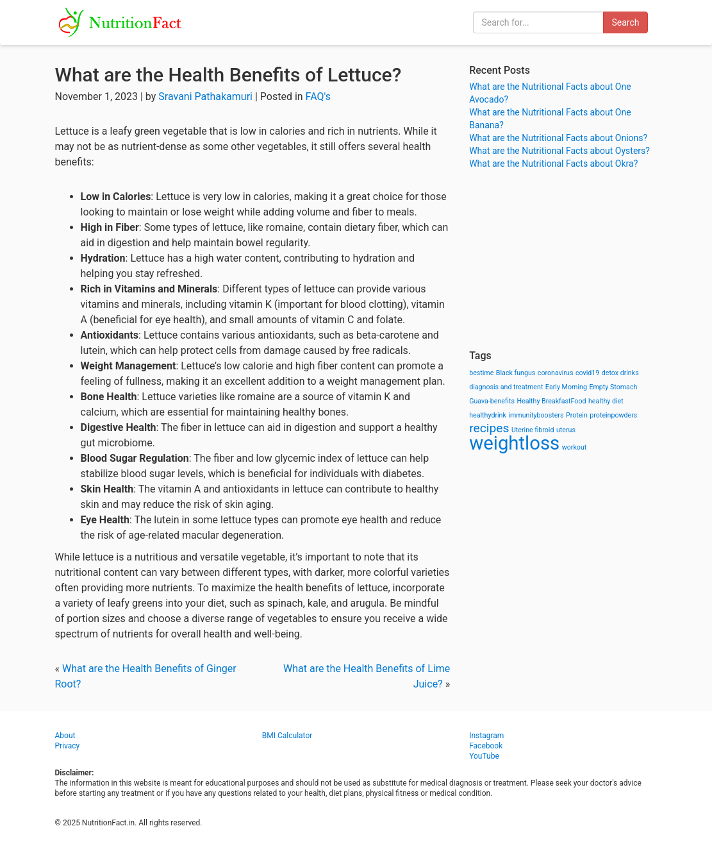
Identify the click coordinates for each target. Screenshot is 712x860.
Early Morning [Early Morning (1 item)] (566, 387)
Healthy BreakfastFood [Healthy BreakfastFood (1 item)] (551, 401)
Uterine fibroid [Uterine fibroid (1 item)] (532, 430)
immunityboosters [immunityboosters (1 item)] (535, 415)
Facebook (485, 745)
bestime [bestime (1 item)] (481, 373)
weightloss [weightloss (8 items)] (514, 443)
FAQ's (318, 96)
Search (625, 22)
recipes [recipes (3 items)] (489, 428)
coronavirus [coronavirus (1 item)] (556, 373)
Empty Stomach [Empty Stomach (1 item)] (613, 387)
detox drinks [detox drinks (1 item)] (620, 373)
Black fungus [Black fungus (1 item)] (515, 373)
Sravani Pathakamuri (205, 96)
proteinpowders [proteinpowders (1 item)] (613, 415)
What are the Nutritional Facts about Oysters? (559, 151)
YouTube (484, 756)
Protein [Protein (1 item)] (577, 415)
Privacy (67, 745)
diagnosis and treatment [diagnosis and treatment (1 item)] (506, 387)
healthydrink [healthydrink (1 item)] (487, 415)
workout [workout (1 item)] (574, 447)
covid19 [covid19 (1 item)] (587, 373)
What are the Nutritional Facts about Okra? (553, 163)
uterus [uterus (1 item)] (565, 430)
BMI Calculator (287, 735)
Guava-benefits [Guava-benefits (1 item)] (492, 401)
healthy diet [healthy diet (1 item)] (606, 401)
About (65, 735)
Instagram (486, 735)
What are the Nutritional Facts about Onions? (558, 138)
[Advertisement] (563, 260)
